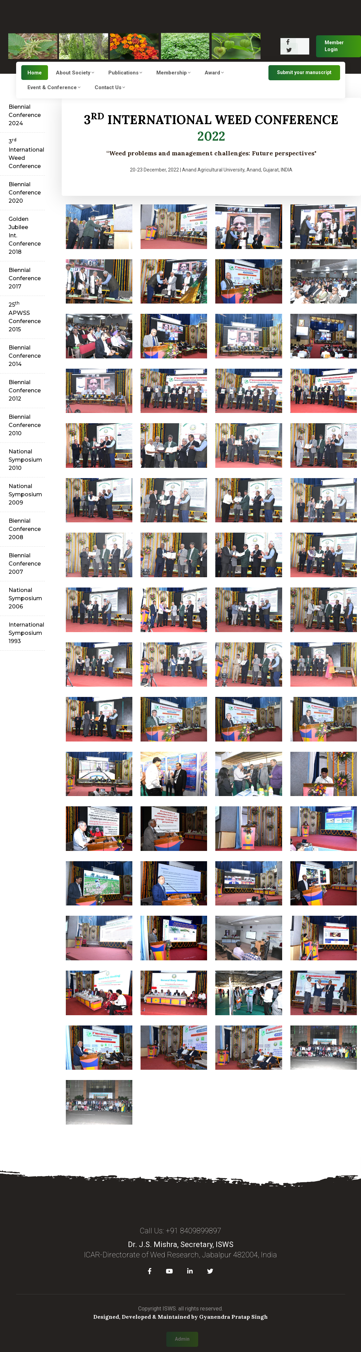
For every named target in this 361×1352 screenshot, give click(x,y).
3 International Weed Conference (26, 153)
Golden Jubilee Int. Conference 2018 (25, 235)
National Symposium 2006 (25, 598)
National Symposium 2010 (25, 459)
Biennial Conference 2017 (25, 278)
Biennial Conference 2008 (25, 529)
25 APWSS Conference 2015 (25, 316)
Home (34, 73)
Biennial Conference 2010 (25, 425)
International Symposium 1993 (26, 632)
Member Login (334, 46)
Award (214, 73)
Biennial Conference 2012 (25, 390)
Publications (125, 73)
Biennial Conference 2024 (25, 115)
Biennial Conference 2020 (25, 192)
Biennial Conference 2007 (25, 563)
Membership (173, 73)
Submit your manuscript (304, 72)
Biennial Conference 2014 (25, 355)
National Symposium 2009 (25, 494)
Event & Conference (54, 87)
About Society (75, 73)
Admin (182, 1339)
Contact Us (110, 87)
